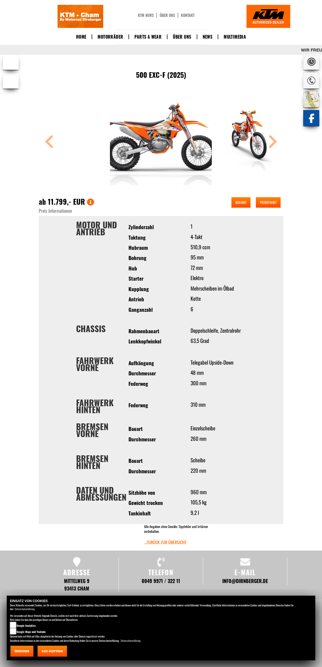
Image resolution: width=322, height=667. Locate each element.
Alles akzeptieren (52, 651)
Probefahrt (268, 202)
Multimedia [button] (235, 36)
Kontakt (188, 15)
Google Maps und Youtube (31, 632)
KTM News (146, 15)
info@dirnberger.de (245, 580)
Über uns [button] (182, 36)
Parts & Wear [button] (148, 36)
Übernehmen (22, 651)
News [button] (208, 36)
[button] (49, 142)
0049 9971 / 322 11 (161, 580)
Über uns (167, 15)
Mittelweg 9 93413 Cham (77, 584)
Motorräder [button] (110, 36)
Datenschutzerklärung (25, 609)
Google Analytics (26, 626)
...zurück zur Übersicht (165, 542)
